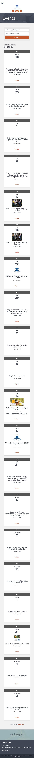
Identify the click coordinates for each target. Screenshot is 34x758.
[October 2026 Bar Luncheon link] (17, 606)
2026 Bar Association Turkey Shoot (17, 644)
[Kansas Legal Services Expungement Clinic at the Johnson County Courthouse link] (17, 506)
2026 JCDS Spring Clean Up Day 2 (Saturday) (17, 243)
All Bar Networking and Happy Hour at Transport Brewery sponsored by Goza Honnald (17, 478)
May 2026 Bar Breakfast (17, 376)
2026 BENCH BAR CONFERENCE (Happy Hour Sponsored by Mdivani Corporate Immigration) (17, 175)
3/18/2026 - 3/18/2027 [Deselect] (10, 44)
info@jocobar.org (6, 750)
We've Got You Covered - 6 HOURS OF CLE (17, 444)
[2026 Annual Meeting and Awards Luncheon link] (17, 702)
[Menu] (2, 4)
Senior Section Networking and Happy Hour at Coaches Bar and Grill (17, 139)
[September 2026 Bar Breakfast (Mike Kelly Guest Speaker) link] (17, 541)
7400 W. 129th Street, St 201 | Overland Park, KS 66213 (16, 748)
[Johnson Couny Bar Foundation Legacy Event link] (17, 339)
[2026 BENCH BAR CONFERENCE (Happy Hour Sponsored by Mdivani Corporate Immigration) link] (17, 167)
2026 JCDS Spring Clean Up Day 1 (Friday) (17, 209)
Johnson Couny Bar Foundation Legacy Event (17, 346)
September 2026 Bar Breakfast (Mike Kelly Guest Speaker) (17, 548)
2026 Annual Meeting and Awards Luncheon (17, 708)
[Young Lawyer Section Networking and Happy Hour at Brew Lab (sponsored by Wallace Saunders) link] (17, 63)
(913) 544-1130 (6, 745)
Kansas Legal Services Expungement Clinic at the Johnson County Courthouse (17, 513)
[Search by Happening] (17, 33)
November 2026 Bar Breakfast (17, 676)
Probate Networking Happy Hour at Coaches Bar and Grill (17, 105)
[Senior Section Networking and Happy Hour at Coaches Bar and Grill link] (17, 132)
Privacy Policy (20, 734)
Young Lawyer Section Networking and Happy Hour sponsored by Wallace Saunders (17, 311)
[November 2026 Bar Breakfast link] (17, 670)
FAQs (11, 734)
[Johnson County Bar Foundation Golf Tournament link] (17, 575)
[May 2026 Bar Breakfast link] (17, 370)
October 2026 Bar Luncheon (17, 612)
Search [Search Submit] (17, 37)
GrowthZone (20, 725)
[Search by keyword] (17, 30)
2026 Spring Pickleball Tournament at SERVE (17, 277)
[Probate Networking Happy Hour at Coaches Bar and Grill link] (17, 98)
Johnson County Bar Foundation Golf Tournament (17, 582)
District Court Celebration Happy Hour (17, 408)
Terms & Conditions (17, 736)
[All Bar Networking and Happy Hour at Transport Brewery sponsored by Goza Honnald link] (17, 471)
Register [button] (17, 80)
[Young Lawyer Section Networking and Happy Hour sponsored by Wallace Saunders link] (17, 304)
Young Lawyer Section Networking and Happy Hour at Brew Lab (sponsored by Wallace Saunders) (17, 70)
